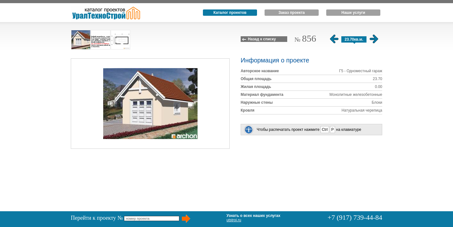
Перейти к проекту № (97, 218)
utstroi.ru (233, 220)
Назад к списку (262, 39)
